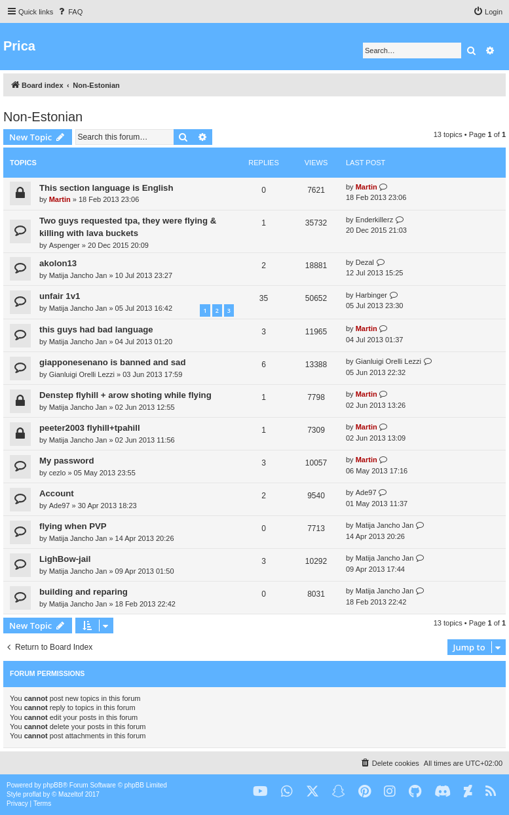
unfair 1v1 (59, 296)
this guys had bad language (96, 329)
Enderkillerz (374, 220)
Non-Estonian (43, 116)
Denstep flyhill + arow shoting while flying (125, 395)
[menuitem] (69, 12)
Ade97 (59, 505)
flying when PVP (73, 526)
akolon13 (58, 263)
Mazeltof (70, 794)
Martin (60, 199)
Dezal (365, 262)
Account (56, 493)
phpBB (53, 785)
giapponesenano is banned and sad (112, 362)
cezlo (57, 473)
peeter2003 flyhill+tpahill (89, 428)
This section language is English (106, 188)
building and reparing (83, 592)
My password (66, 461)
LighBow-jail (64, 559)
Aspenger (64, 245)
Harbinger (371, 295)
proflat (32, 794)
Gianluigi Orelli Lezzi (82, 374)
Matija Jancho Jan (78, 275)
